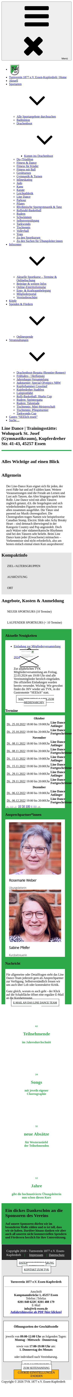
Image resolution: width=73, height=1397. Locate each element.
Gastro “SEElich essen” (23, 416)
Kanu (20, 186)
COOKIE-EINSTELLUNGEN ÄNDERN (36, 1374)
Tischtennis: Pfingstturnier (33, 410)
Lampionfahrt (25, 393)
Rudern (21, 213)
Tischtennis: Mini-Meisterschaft (36, 406)
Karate (21, 190)
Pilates (21, 203)
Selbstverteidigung (28, 220)
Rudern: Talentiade (28, 403)
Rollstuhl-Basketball (29, 210)
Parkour (21, 200)
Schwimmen (24, 217)
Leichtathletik (25, 193)
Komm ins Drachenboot (38, 155)
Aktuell (13, 80)
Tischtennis (23, 227)
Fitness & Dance (27, 162)
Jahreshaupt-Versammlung (33, 379)
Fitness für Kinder (27, 166)
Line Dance (23, 196)
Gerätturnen (24, 173)
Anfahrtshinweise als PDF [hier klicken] (36, 1312)
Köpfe (13, 300)
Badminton (23, 120)
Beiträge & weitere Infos (31, 283)
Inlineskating (24, 179)
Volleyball (23, 230)
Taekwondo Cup (26, 413)
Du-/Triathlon (25, 159)
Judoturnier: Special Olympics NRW (39, 382)
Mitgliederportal (26, 294)
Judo (19, 183)
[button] (36, 566)
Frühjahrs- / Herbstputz (31, 376)
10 (19, 806)
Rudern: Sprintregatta (30, 399)
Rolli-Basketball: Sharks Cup (34, 396)
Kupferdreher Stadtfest (30, 389)
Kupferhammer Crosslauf (32, 386)
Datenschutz (57, 1255)
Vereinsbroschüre (27, 297)
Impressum (36, 1255)
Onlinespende (25, 336)
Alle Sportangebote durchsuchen (36, 116)
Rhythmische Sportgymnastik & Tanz (39, 207)
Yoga (20, 234)
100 (28, 806)
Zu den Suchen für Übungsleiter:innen (40, 241)
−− (11, 806)
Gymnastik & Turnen (29, 176)
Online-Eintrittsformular (31, 287)
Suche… (14, 420)
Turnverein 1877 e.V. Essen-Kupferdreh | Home (38, 77)
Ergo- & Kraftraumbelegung (34, 290)
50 (23, 806)
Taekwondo (23, 224)
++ (35, 806)
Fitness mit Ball (26, 169)
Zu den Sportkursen (28, 237)
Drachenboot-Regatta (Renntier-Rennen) (41, 372)
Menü (36, 31)
